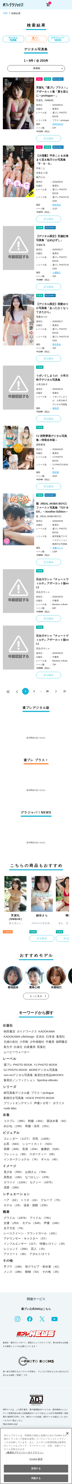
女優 (12, 1223)
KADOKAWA (46, 1031)
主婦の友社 (11, 1041)
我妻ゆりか (42, 316)
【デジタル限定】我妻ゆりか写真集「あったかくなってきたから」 (52, 308)
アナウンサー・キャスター (26, 1238)
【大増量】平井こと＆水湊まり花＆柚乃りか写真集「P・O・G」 (52, 159)
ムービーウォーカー (17, 1052)
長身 (30, 1149)
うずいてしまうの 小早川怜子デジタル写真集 (52, 377)
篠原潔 (55, 408)
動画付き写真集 (14, 1098)
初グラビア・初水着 (43, 1266)
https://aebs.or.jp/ (10, 1424)
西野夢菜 (40, 444)
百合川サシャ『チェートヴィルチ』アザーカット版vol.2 (52, 583)
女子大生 (14, 1228)
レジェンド (16, 1248)
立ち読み (49, 138)
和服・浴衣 (38, 1126)
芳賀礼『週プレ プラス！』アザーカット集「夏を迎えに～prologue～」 (52, 91)
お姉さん (36, 1172)
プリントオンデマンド (18, 1103)
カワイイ (16, 1182)
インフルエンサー (21, 1243)
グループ (51, 1200)
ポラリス (58, 1103)
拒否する (36, 1468)
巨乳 (42, 1138)
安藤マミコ (57, 548)
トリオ (30, 1200)
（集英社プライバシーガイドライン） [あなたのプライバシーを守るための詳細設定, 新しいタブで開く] (24, 1452)
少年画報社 (37, 1041)
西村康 (55, 472)
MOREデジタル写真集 (43, 1069)
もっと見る (36, 996)
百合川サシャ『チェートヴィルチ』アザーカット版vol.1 (52, 639)
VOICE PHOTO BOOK (39, 1098)
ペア (11, 1200)
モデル (32, 1223)
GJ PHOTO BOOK (15, 1069)
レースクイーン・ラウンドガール (31, 1233)
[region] (36, 1456)
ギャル (50, 1159)
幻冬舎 (50, 1036)
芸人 (38, 1248)
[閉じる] (67, 1433)
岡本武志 (56, 205)
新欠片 (8, 1046)
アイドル (41, 1217)
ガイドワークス (27, 1031)
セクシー (42, 1182)
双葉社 (41, 1046)
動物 (33, 1271)
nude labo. (10, 1108)
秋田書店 (9, 1031)
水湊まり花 (42, 172)
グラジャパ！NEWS (58, 39)
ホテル (13, 1205)
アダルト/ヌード (39, 1254)
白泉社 (18, 1046)
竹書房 (50, 1041)
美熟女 (14, 1177)
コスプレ (15, 1120)
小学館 (24, 1041)
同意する (36, 1478)
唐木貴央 (56, 344)
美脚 (12, 1149)
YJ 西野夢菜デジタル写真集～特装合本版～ (51, 437)
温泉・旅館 (36, 1205)
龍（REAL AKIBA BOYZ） (49, 516)
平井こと (40, 168)
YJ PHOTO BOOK (45, 1064)
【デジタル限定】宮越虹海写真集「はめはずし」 (52, 238)
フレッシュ (16, 1154)
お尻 (12, 1143)
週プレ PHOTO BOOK (18, 1064)
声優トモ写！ (42, 1103)
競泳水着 (57, 1120)
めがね (14, 1126)
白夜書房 (30, 1046)
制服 (36, 1120)
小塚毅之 (56, 272)
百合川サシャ (43, 592)
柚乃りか (40, 177)
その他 (51, 1271)
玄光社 (40, 1036)
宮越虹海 (40, 245)
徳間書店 (61, 1041)
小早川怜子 (42, 384)
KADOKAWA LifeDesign (19, 1036)
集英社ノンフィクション (19, 1080)
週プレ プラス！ (35, 39)
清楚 (12, 1187)
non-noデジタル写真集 (18, 1075)
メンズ (14, 1271)
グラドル (16, 1217)
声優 (52, 1223)
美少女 (14, 1172)
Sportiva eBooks (47, 1080)
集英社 (60, 1036)
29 (47, 691)
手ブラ (14, 1266)
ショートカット (38, 1143)
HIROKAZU (57, 124)
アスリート (16, 1254)
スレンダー (17, 1138)
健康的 (51, 1149)
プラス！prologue (42, 1092)
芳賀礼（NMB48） (45, 100)
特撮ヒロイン (53, 1243)
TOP (5, 13)
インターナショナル (21, 1159)
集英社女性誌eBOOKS (49, 1075)
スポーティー (42, 1154)
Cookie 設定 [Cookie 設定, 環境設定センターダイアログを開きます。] (35, 1459)
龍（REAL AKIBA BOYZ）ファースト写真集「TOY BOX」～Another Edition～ (52, 507)
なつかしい (38, 1177)
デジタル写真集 (13, 39)
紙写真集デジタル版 (17, 1092)
